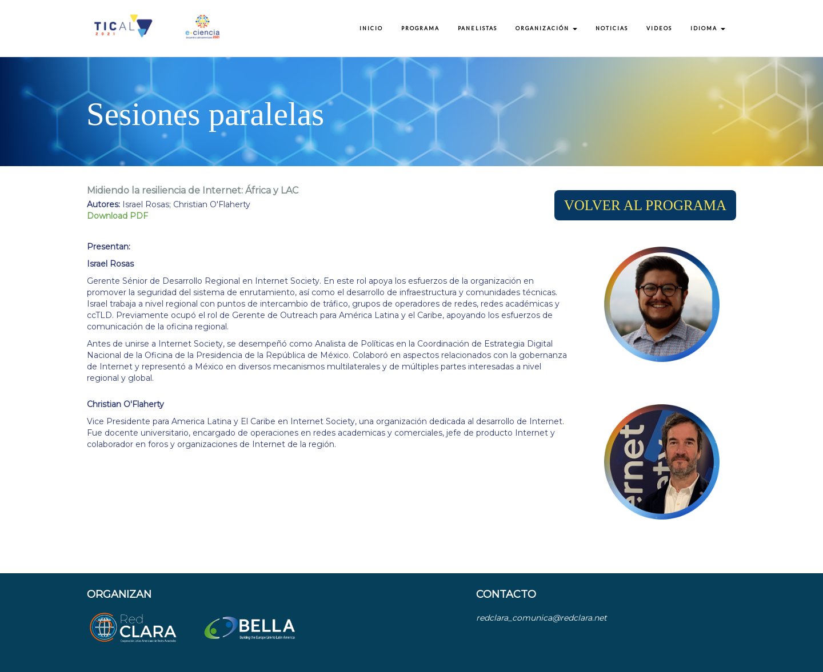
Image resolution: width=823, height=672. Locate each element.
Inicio (371, 28)
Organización (546, 28)
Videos (659, 28)
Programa (420, 28)
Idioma (707, 28)
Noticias (612, 28)
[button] (645, 205)
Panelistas (477, 28)
